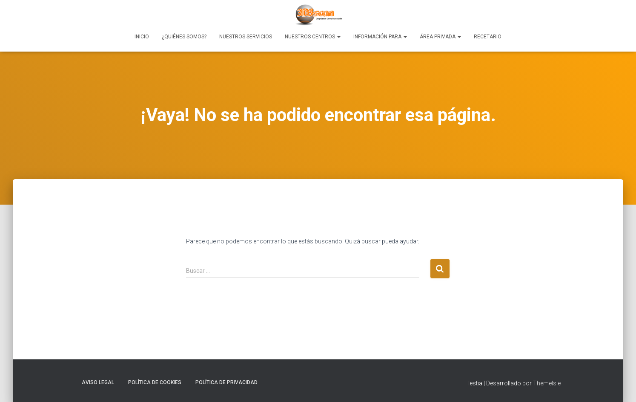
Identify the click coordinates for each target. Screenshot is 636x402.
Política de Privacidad (226, 382)
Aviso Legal (98, 382)
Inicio (142, 37)
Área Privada (440, 37)
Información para (380, 37)
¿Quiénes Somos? (184, 37)
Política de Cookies (154, 382)
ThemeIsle (547, 383)
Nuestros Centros (313, 37)
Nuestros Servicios (245, 37)
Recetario (487, 37)
